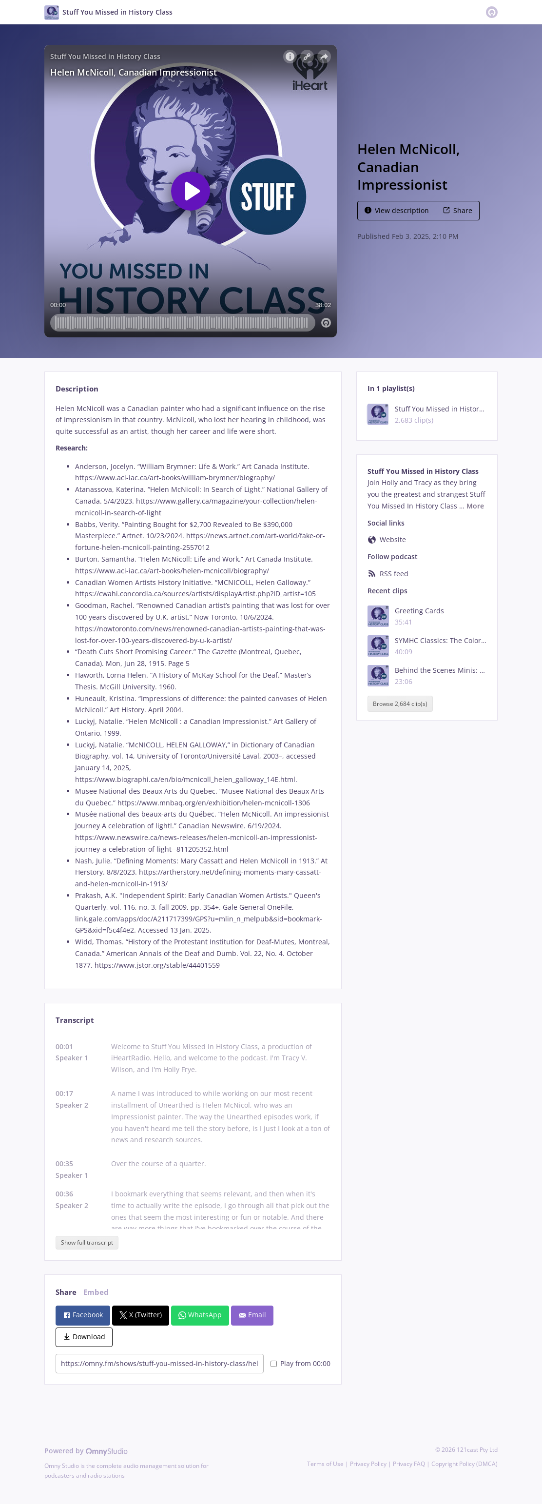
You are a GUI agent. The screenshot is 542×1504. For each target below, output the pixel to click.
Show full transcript (87, 1242)
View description (397, 210)
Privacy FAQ (409, 1464)
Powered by (86, 1450)
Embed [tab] (96, 1292)
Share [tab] (66, 1292)
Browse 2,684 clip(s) (400, 704)
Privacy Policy (368, 1464)
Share (457, 210)
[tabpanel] (193, 687)
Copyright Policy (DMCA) (464, 1464)
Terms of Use (325, 1464)
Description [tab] (77, 389)
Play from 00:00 (300, 1363)
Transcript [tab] (75, 1020)
